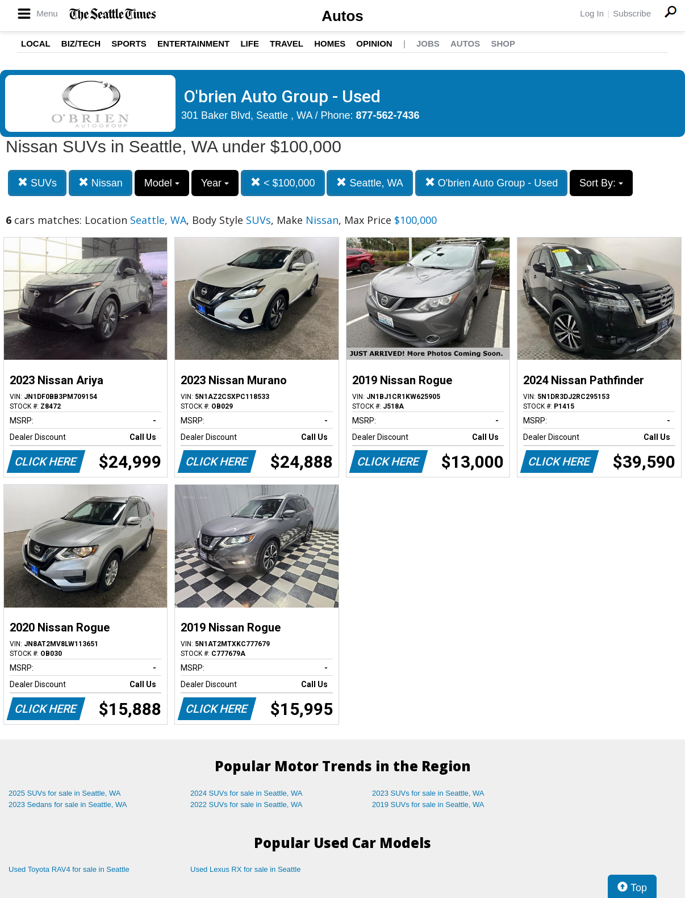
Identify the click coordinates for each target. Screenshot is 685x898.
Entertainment (193, 43)
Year (215, 183)
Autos (342, 15)
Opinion (374, 43)
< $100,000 (282, 183)
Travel (286, 43)
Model (161, 183)
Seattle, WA (369, 183)
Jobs (428, 43)
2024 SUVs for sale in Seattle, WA (246, 793)
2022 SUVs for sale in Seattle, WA (246, 804)
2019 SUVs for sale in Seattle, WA (428, 804)
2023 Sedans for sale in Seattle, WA (68, 804)
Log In (592, 13)
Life (249, 43)
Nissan (100, 183)
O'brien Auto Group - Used (491, 183)
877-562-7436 (388, 115)
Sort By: (601, 183)
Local (36, 43)
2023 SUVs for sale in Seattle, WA (428, 793)
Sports (129, 43)
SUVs (37, 183)
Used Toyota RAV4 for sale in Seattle (69, 869)
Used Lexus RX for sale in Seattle (245, 869)
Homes (329, 43)
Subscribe (632, 13)
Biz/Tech (81, 43)
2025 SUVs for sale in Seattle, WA (65, 793)
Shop (503, 43)
